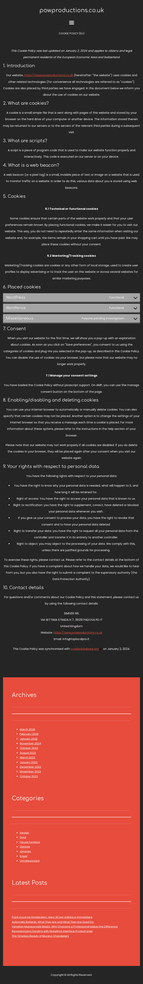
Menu (71, 22)
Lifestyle (25, 847)
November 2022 (30, 771)
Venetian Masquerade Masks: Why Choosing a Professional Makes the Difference (65, 926)
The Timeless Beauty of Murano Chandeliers (40, 936)
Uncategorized (30, 861)
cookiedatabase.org (85, 649)
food (23, 837)
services (25, 851)
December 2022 (30, 767)
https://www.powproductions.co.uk (48, 75)
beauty (24, 833)
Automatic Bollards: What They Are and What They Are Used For (53, 922)
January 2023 (29, 762)
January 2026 (29, 739)
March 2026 (27, 729)
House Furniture (30, 842)
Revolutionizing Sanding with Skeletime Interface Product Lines (52, 931)
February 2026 (29, 734)
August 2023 (28, 753)
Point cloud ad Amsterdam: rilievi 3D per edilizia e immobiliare (52, 917)
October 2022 (29, 776)
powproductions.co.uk (71, 10)
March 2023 (27, 757)
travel (23, 856)
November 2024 (30, 743)
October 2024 (29, 748)
